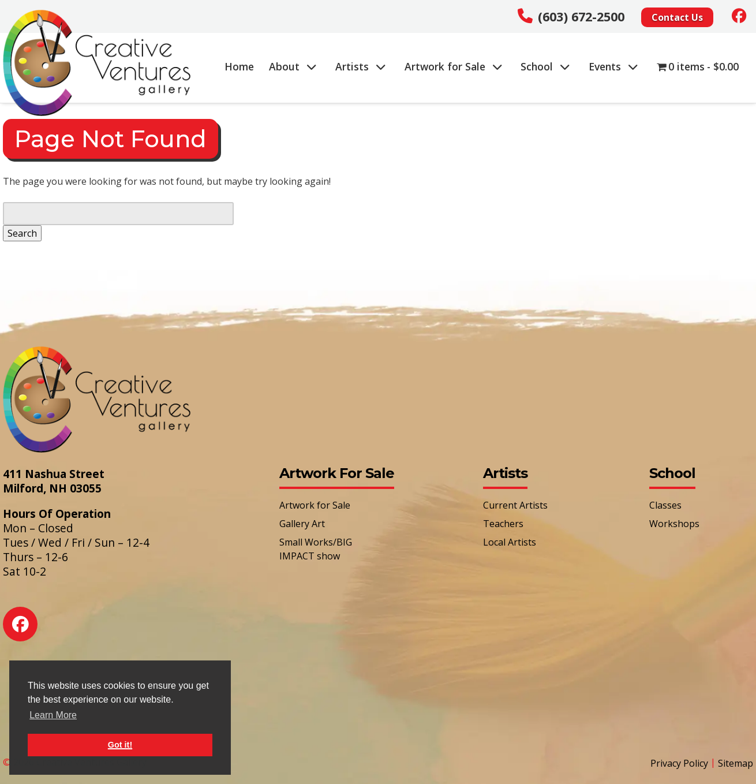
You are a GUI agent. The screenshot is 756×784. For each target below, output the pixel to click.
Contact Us (677, 17)
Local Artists (509, 542)
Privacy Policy (679, 763)
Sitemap (735, 763)
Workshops (674, 523)
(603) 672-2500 (581, 16)
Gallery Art (302, 523)
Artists (360, 66)
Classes (665, 505)
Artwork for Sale (454, 66)
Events (613, 66)
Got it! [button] (120, 744)
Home (239, 66)
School (545, 66)
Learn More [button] (53, 715)
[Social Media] (739, 15)
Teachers (503, 523)
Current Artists (515, 505)
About (293, 66)
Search (22, 233)
